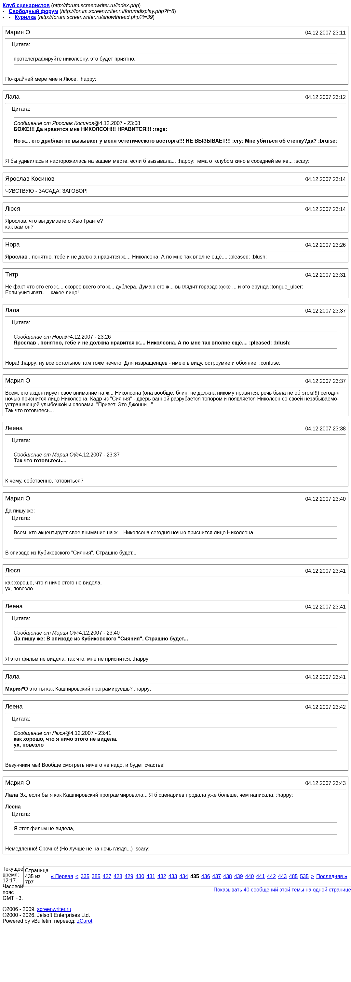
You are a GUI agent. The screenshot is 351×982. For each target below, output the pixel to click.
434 (183, 876)
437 (216, 876)
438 (227, 876)
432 (161, 876)
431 (150, 876)
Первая (62, 876)
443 (282, 876)
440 (249, 876)
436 (205, 876)
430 (140, 876)
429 (129, 876)
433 (173, 876)
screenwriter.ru (54, 909)
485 (293, 876)
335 (85, 876)
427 (107, 876)
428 (118, 876)
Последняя (331, 876)
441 (260, 876)
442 (271, 876)
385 (96, 876)
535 (304, 876)
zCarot (84, 921)
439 (238, 876)
